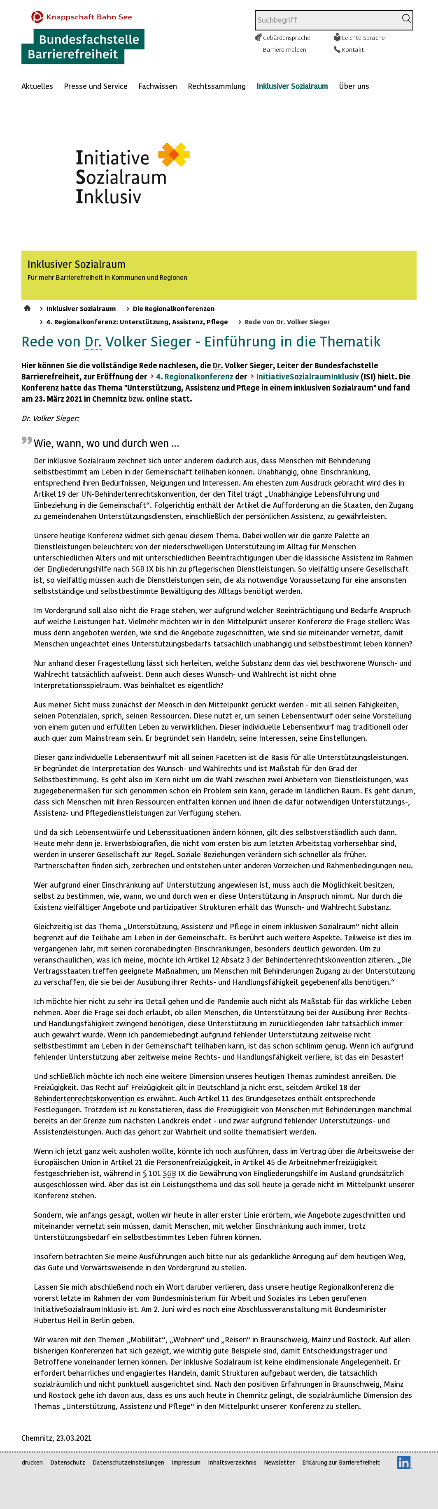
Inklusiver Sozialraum (292, 85)
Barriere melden (284, 49)
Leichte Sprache (363, 37)
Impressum (186, 1462)
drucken (32, 1462)
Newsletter (279, 1462)
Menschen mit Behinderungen (264, 970)
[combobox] (326, 20)
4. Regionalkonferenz (194, 376)
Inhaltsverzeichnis (232, 1462)
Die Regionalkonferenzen (174, 308)
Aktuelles (37, 85)
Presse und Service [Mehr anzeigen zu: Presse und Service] (96, 85)
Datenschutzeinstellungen (128, 1462)
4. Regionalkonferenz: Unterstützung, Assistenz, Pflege (137, 321)
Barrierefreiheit (50, 376)
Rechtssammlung (217, 85)
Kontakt (353, 49)
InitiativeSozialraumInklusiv (307, 376)
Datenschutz (67, 1462)
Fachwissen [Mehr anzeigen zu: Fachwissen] (157, 85)
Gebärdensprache (286, 37)
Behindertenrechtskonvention (145, 493)
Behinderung (349, 460)
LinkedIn (405, 1462)
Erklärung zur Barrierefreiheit (341, 1462)
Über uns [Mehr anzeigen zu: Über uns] (354, 85)
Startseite (28, 307)
